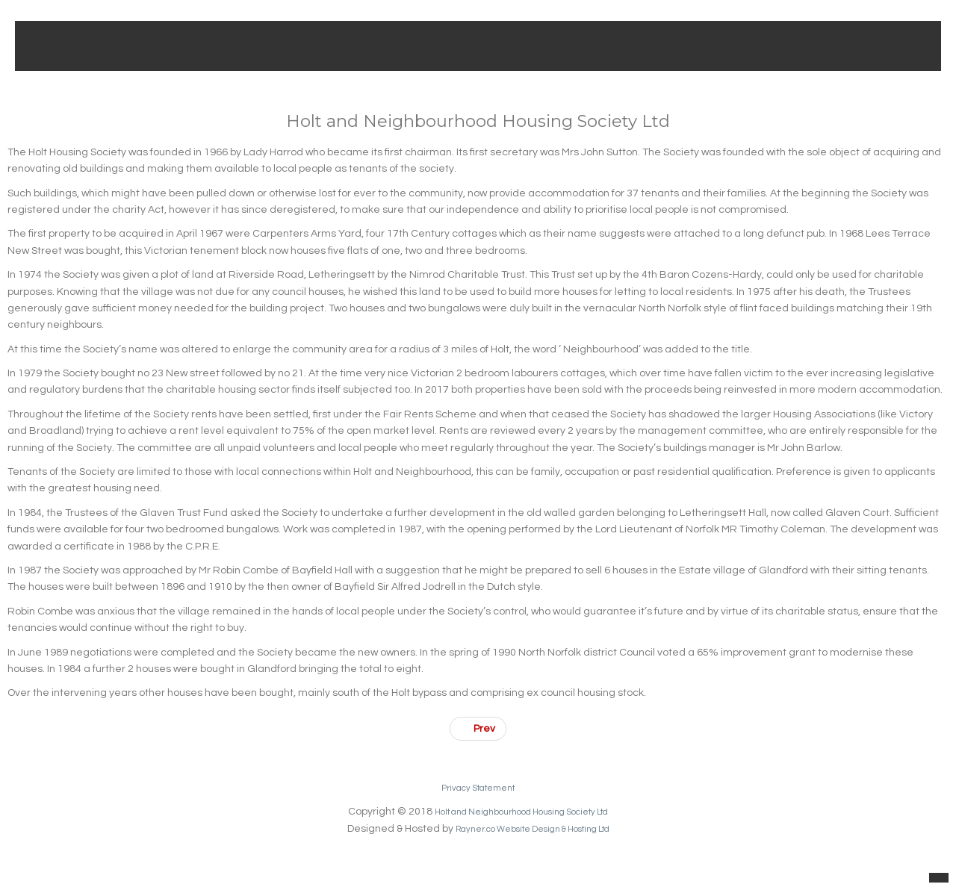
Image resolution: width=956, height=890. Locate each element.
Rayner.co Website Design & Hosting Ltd (532, 829)
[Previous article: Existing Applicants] (478, 729)
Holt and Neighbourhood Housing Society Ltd (522, 811)
